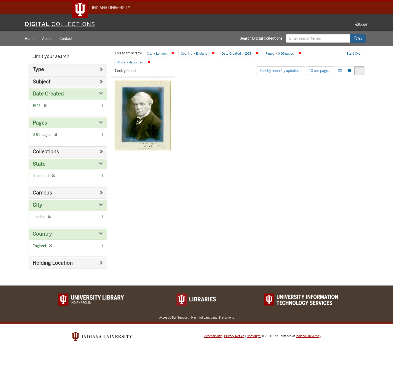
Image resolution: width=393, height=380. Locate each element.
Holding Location (53, 263)
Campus (42, 193)
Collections (46, 152)
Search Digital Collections (261, 38)
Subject (42, 82)
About (47, 38)
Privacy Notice (234, 336)
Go (358, 38)
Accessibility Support (174, 317)
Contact (65, 38)
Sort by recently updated (280, 70)
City (37, 205)
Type (38, 69)
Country (42, 234)
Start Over (354, 54)
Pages (40, 123)
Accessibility (213, 336)
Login (361, 24)
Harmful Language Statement (212, 317)
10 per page (320, 70)
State (39, 164)
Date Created (48, 94)
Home (30, 38)
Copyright (254, 336)
